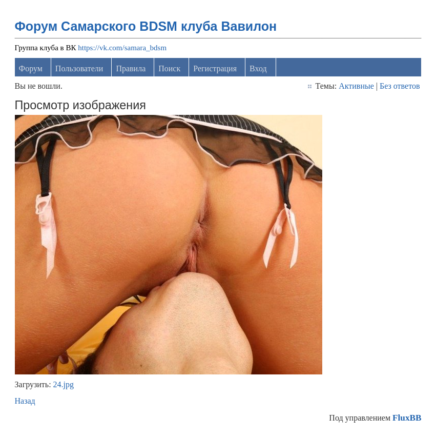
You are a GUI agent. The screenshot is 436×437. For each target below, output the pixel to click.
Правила (131, 68)
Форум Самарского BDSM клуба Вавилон (146, 26)
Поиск (169, 68)
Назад (25, 400)
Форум (31, 68)
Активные (356, 86)
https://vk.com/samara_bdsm (122, 48)
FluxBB (406, 418)
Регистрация (215, 68)
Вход (258, 68)
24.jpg (63, 384)
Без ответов (400, 86)
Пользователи (79, 68)
